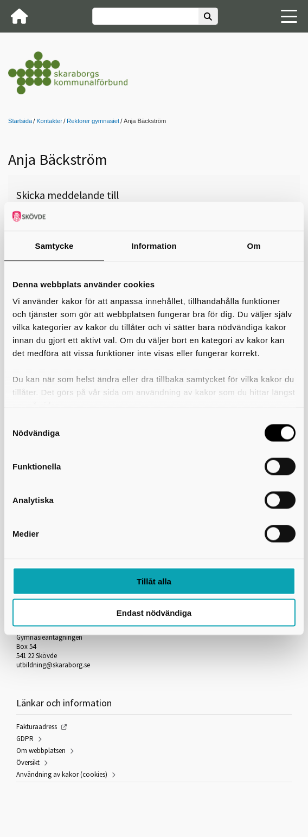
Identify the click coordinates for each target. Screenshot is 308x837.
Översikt (28, 762)
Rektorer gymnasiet (93, 121)
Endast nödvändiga (154, 612)
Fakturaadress (36, 726)
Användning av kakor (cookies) (61, 774)
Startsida (20, 121)
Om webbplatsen (41, 750)
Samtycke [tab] (54, 245)
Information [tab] (154, 245)
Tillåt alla (154, 580)
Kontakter (49, 121)
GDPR (25, 738)
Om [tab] (253, 245)
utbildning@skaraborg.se (53, 664)
